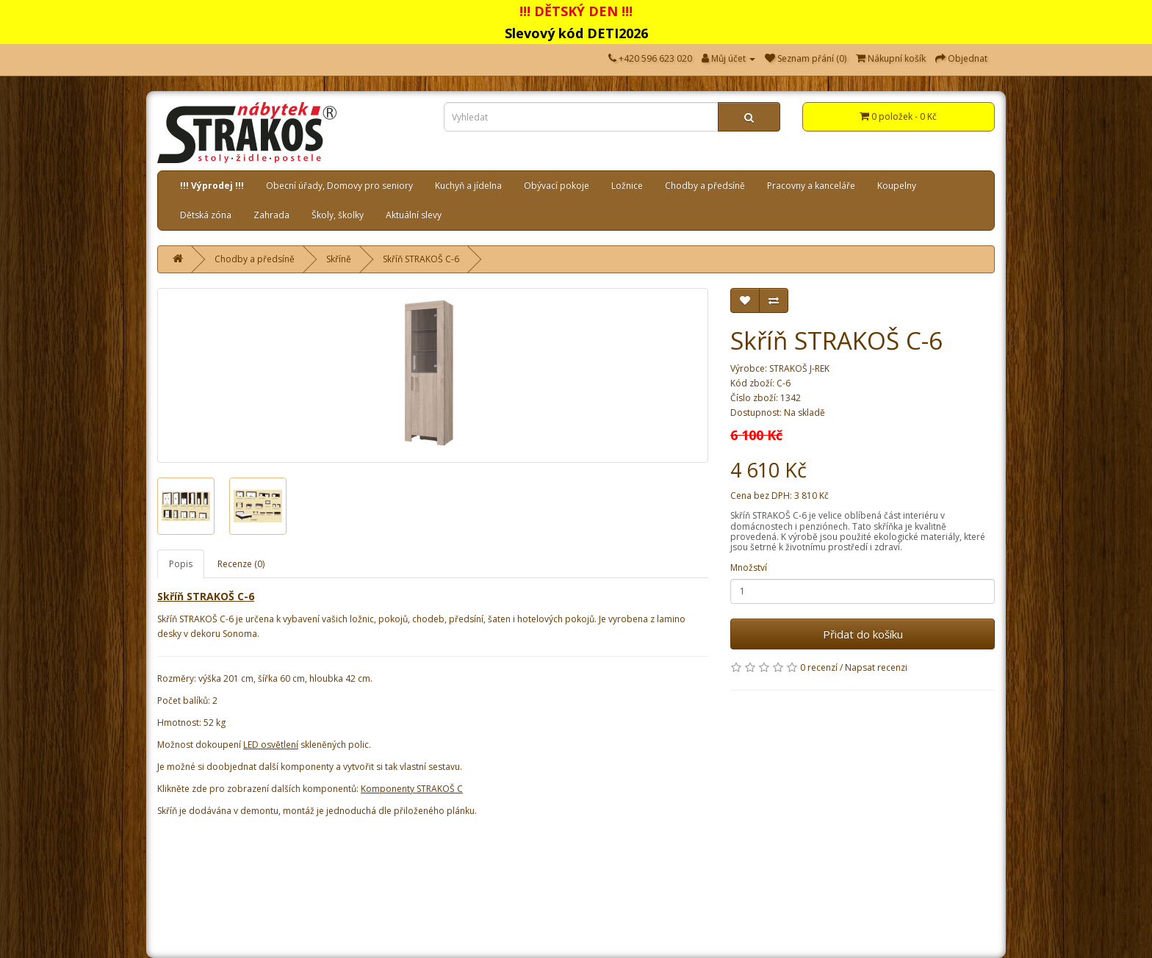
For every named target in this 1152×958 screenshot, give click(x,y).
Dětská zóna (205, 215)
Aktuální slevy (414, 215)
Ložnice (627, 185)
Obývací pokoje (556, 185)
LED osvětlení (270, 744)
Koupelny (896, 185)
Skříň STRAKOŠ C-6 (421, 259)
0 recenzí (819, 667)
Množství (748, 567)
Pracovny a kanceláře (811, 185)
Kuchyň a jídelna (468, 185)
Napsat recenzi (876, 667)
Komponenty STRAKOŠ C (412, 788)
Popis (180, 564)
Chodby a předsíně (705, 185)
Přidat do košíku (863, 634)
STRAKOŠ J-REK (799, 368)
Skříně (338, 259)
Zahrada (271, 215)
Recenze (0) (240, 564)
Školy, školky (338, 215)
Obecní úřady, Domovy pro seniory (339, 185)
